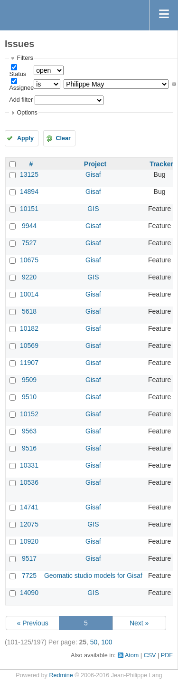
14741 (29, 507)
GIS (93, 208)
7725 (29, 575)
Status (17, 74)
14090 (29, 592)
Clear (63, 138)
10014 (29, 294)
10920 (29, 541)
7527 (29, 243)
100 (106, 642)
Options (27, 112)
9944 (29, 226)
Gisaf (93, 174)
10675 (29, 260)
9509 (29, 380)
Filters (25, 58)
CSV (150, 655)
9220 (29, 277)
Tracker (161, 164)
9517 (29, 558)
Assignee (21, 88)
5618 (29, 311)
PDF (167, 655)
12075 (29, 524)
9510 (29, 397)
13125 (29, 174)
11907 (29, 362)
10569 (29, 345)
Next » (139, 623)
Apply (25, 138)
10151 (29, 208)
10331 (29, 465)
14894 (29, 191)
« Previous (32, 623)
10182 (29, 328)
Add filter (21, 99)
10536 (29, 482)
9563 (29, 431)
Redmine (61, 675)
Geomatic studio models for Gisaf (93, 575)
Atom (132, 655)
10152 (29, 414)
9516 (29, 448)
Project (95, 164)
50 (94, 642)
